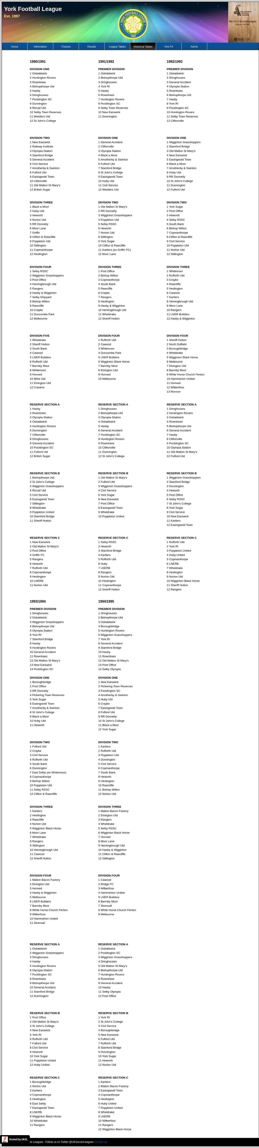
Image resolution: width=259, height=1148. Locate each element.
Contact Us (100, 1141)
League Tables (117, 46)
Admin (194, 46)
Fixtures (66, 46)
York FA (168, 46)
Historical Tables (142, 46)
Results (91, 46)
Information (40, 46)
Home (14, 46)
